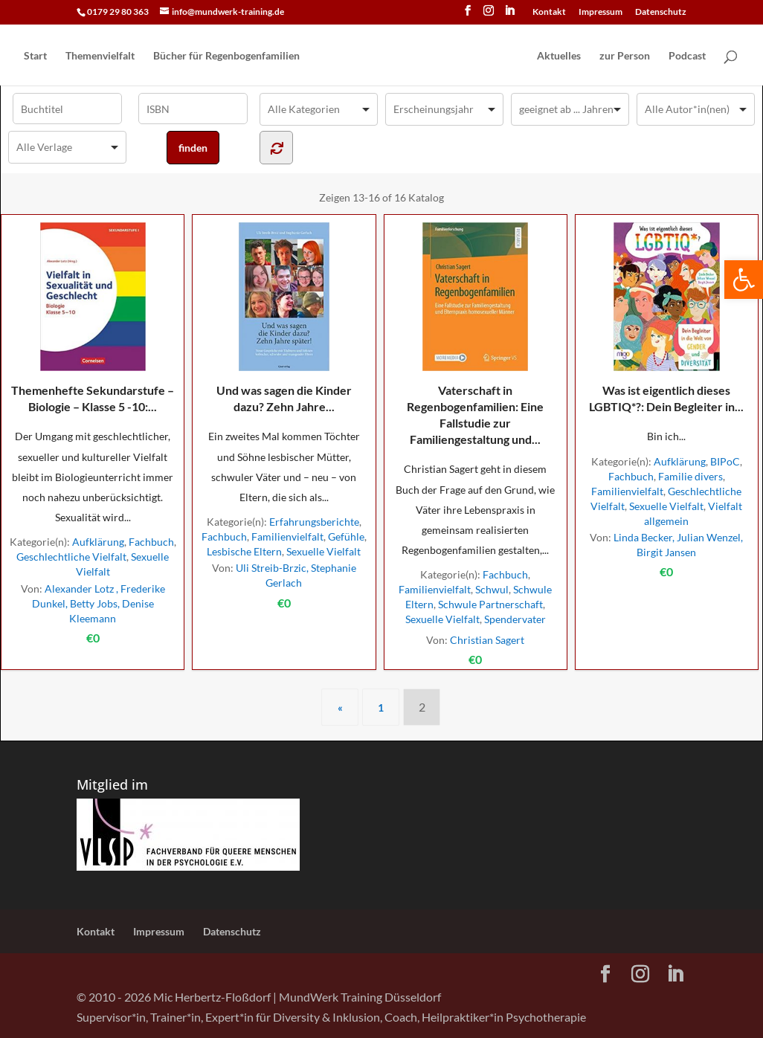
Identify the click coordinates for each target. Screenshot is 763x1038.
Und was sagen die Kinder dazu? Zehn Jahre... (284, 317)
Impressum (600, 12)
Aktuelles (559, 56)
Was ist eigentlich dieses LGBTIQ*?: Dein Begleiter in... (666, 317)
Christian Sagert (487, 640)
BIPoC (725, 461)
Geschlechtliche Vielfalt (71, 556)
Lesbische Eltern (244, 551)
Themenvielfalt (100, 56)
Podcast (687, 56)
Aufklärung (98, 541)
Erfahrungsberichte (314, 521)
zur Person (624, 56)
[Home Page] (417, 56)
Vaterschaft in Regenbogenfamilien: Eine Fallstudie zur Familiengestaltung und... (475, 334)
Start (35, 56)
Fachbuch (151, 541)
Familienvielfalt (287, 536)
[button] (743, 279)
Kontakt (549, 12)
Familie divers (690, 476)
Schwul (492, 589)
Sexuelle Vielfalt (323, 551)
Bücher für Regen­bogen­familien (226, 56)
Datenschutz (660, 12)
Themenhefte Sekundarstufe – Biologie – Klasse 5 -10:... (92, 317)
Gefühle (346, 536)
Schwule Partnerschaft (490, 604)
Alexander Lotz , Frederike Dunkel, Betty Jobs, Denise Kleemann (98, 603)
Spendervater (515, 619)
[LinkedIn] (509, 15)
